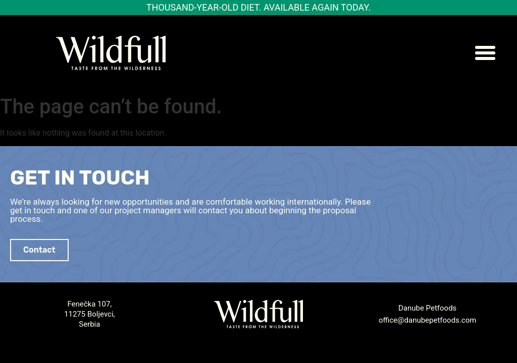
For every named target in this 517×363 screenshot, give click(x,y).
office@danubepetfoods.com (428, 320)
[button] (485, 53)
